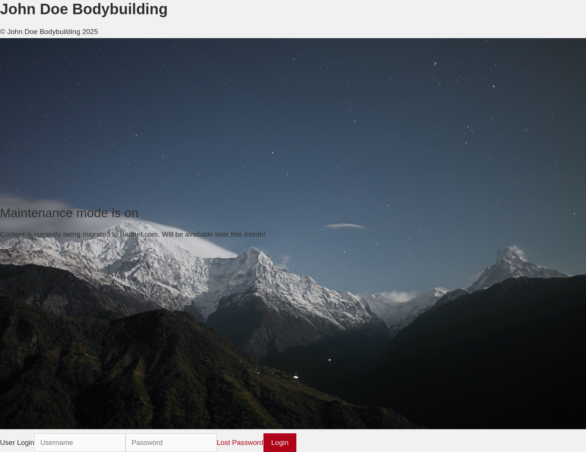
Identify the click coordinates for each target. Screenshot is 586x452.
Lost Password (240, 442)
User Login (17, 442)
